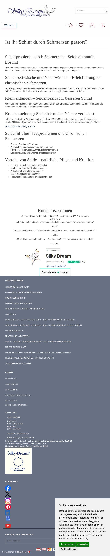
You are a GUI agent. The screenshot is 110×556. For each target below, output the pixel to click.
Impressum (10, 314)
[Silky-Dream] (30, 10)
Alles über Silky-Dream (17, 287)
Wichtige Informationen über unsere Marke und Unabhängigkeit (38, 353)
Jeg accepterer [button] (67, 544)
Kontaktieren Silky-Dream (18, 303)
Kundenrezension (14, 331)
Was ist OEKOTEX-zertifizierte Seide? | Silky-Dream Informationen (38, 342)
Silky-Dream (22, 552)
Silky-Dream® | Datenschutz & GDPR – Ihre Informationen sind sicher (40, 320)
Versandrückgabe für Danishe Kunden (25, 309)
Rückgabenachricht (15, 298)
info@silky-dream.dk (23, 438)
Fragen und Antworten (17, 336)
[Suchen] (105, 11)
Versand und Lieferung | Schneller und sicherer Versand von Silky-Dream (43, 325)
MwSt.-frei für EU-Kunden (18, 364)
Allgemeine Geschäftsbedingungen (23, 293)
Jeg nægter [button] (82, 544)
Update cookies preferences (16, 405)
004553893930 (23, 434)
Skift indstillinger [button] (68, 549)
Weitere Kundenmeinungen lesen (20, 126)
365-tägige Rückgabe (15, 347)
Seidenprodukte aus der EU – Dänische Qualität (29, 358)
